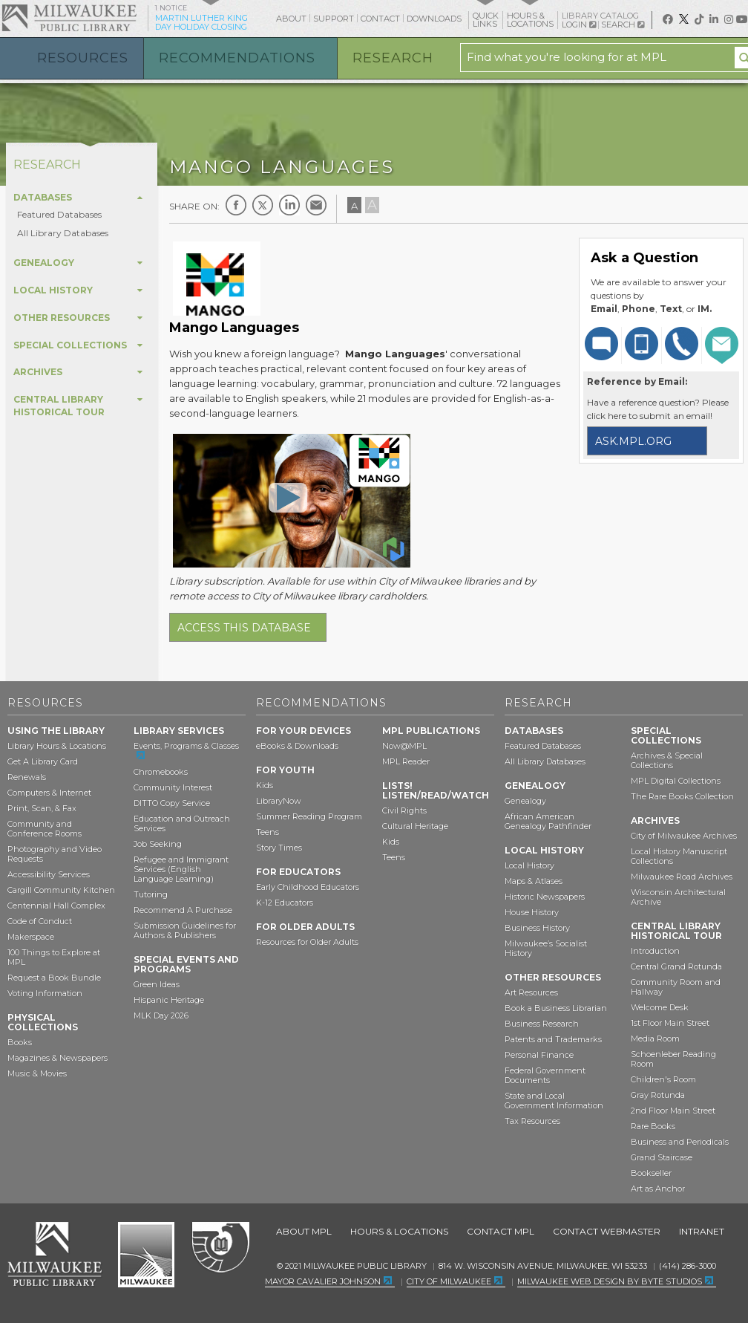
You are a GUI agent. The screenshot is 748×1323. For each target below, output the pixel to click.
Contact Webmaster (606, 1231)
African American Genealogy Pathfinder (548, 821)
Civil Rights (404, 810)
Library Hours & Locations (56, 746)
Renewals (26, 777)
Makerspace (30, 937)
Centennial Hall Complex (56, 905)
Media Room (655, 1038)
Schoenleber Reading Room (673, 1059)
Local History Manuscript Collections (679, 856)
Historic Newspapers (545, 896)
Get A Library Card (42, 761)
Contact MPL (500, 1231)
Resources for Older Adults (307, 942)
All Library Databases (62, 232)
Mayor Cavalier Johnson (323, 1281)
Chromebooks (161, 772)
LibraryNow (278, 801)
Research (392, 58)
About (291, 18)
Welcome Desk (660, 1007)
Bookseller (651, 1173)
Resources (82, 58)
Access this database (244, 627)
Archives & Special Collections (667, 760)
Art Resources (531, 992)
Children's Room (663, 1079)
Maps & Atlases (533, 881)
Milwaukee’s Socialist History (546, 948)
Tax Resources (532, 1121)
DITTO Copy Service (172, 803)
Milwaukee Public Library (69, 17)
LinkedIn (289, 205)
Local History (529, 865)
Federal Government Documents (545, 1075)
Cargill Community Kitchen (61, 890)
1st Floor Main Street (670, 1023)
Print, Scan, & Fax (41, 808)
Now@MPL (404, 746)
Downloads (434, 18)
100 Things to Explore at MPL (53, 957)
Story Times (279, 847)
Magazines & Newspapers (57, 1058)
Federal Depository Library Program (220, 1248)
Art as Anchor (658, 1188)
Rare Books (653, 1126)
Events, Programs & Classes (186, 746)
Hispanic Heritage (169, 1000)
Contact (380, 18)
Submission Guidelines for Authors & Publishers (185, 930)
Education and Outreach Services (182, 823)
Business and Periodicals (680, 1142)
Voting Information (44, 993)
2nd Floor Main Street (673, 1110)
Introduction (655, 951)
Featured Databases (59, 214)
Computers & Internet (49, 792)
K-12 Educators (284, 902)
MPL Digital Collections (676, 781)
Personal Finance (539, 1055)
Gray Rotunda (658, 1095)
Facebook (236, 205)
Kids (264, 785)
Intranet (701, 1231)
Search (622, 24)
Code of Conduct (39, 921)
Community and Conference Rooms (44, 829)
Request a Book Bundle (54, 977)
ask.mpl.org (633, 441)
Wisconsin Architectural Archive (678, 897)
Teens (267, 832)
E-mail (316, 205)
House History (532, 912)
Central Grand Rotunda (676, 966)
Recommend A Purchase (183, 910)
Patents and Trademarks (553, 1039)
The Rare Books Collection (682, 796)
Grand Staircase (661, 1157)
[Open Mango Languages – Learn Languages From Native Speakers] (288, 497)
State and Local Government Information (554, 1100)
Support (333, 18)
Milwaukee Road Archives (681, 876)
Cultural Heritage (415, 826)
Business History (537, 928)
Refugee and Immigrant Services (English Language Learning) (181, 869)
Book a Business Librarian (556, 1008)
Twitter (262, 205)
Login (579, 25)
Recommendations (237, 58)
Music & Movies (37, 1073)
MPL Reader (406, 761)
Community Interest (173, 787)
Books (19, 1042)
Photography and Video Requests (54, 854)
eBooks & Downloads (297, 746)
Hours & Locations (399, 1231)
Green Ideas (157, 984)
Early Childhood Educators (307, 887)
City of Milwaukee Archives (684, 835)
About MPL (304, 1231)
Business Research (542, 1023)
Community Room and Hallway (676, 987)
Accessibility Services (48, 874)
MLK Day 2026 (161, 1015)
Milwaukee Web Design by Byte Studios (609, 1281)
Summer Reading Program (309, 816)
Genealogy (525, 801)
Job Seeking (158, 844)
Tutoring (151, 894)
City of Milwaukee (146, 1254)
